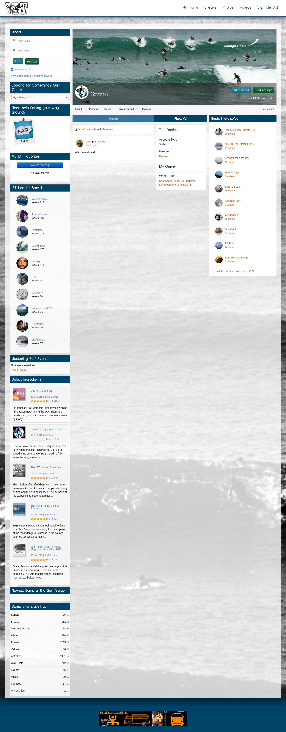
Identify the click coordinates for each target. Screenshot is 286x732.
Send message (263, 90)
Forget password (42, 75)
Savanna (107, 129)
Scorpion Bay (233, 200)
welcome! (49, 435)
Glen (88, 141)
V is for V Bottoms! (41, 390)
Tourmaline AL (40, 214)
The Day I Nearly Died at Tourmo (45, 507)
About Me (180, 119)
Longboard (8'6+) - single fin (175, 184)
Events (146, 109)
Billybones (38, 323)
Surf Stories (50, 514)
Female (163, 156)
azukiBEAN (38, 245)
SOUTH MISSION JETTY (240, 144)
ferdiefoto (37, 229)
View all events (19, 370)
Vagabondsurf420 (42, 308)
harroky (36, 261)
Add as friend (241, 90)
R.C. (34, 276)
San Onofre (231, 229)
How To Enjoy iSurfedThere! (47, 429)
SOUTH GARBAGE (236, 257)
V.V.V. (81, 129)
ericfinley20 (38, 339)
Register (32, 61)
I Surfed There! (16, 8)
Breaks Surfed (128, 109)
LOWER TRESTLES (237, 158)
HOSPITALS (232, 172)
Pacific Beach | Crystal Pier (241, 129)
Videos (246, 7)
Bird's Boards (51, 397)
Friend (79, 109)
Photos (228, 7)
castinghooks (39, 198)
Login (18, 61)
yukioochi (37, 292)
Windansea (231, 215)
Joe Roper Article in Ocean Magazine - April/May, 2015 (46, 548)
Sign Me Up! (267, 7)
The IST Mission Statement (46, 467)
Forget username (21, 75)
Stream (113, 119)
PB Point (230, 243)
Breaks (211, 7)
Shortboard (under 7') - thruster (177, 180)
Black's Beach (233, 186)
